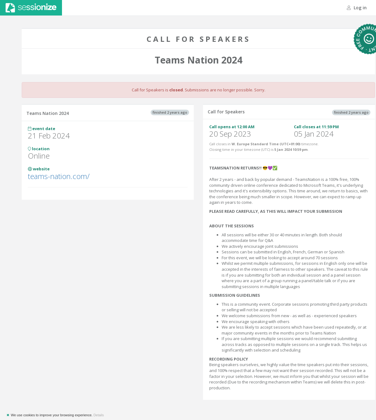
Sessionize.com (31, 7)
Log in (357, 8)
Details (98, 415)
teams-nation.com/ (59, 176)
